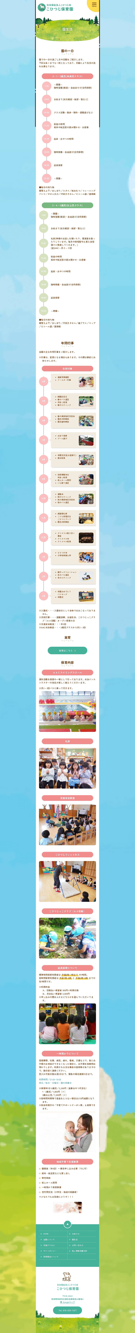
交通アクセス (49, 1238)
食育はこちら (66, 643)
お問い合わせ (77, 1238)
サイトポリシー (50, 1243)
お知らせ (76, 1226)
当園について (49, 1232)
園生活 (75, 1232)
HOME (46, 1226)
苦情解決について (51, 1249)
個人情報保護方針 (79, 1243)
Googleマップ (69, 1295)
